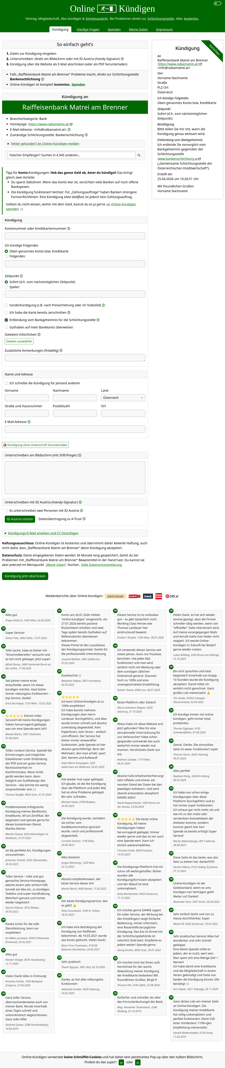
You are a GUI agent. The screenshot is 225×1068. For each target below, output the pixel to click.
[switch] (217, 3)
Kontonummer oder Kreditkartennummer (35, 228)
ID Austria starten (20, 519)
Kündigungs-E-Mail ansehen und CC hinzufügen (43, 533)
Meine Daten (138, 29)
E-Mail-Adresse (16, 422)
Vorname (11, 390)
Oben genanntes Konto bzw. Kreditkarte (39, 251)
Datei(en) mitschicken (21, 334)
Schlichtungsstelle (160, 18)
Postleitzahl (61, 406)
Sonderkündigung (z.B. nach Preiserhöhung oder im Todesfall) (55, 305)
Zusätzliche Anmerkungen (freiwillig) (32, 350)
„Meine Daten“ (55, 565)
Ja (121, 1062)
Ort (103, 406)
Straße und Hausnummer (23, 406)
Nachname (61, 390)
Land (104, 390)
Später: (15, 287)
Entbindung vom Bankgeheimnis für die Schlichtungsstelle (53, 320)
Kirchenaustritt (97, 18)
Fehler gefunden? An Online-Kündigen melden (45, 143)
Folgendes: (18, 256)
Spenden (114, 29)
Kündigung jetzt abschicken (25, 576)
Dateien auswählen (19, 341)
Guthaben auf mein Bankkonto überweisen (41, 327)
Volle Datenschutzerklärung (101, 565)
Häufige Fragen (88, 29)
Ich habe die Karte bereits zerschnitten (38, 312)
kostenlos (191, 18)
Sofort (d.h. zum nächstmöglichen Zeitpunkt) (42, 282)
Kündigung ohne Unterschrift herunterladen (37, 445)
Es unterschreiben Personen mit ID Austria (44, 510)
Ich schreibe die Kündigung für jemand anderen (45, 383)
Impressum (164, 29)
